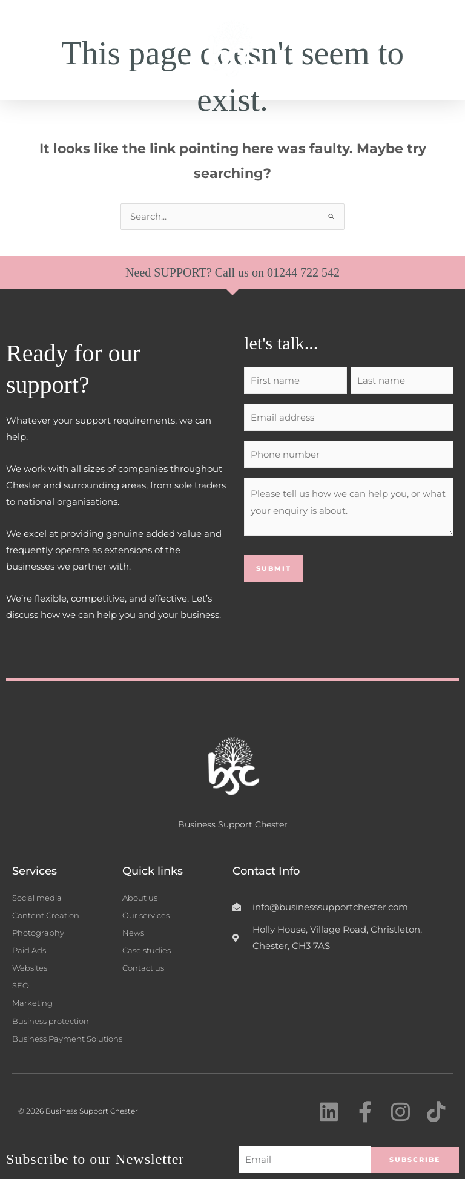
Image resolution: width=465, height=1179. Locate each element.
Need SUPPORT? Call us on (196, 272)
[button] (443, 50)
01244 (283, 272)
